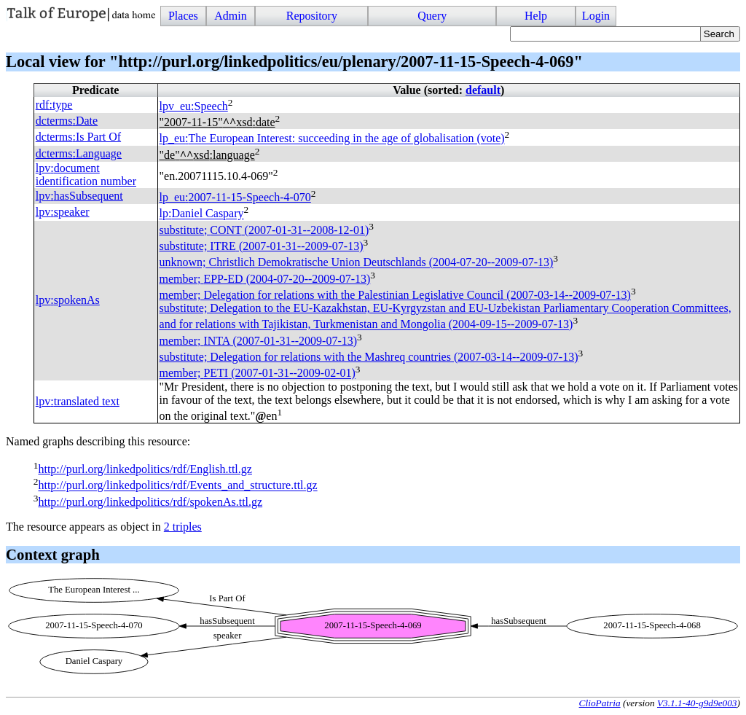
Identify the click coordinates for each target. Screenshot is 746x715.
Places (183, 15)
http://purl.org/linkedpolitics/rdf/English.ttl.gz (144, 469)
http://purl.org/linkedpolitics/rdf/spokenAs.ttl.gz (150, 502)
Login (596, 15)
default (483, 90)
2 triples (183, 526)
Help (536, 15)
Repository (311, 15)
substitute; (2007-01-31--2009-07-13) (262, 246)
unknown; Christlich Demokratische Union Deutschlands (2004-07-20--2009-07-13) (357, 263)
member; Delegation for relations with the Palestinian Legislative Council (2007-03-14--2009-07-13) (395, 295)
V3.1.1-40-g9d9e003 (697, 703)
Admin (230, 15)
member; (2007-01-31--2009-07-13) (259, 341)
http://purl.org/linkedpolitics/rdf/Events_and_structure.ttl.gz (177, 486)
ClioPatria (600, 703)
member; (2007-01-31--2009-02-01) (258, 373)
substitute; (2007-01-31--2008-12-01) (264, 230)
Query (432, 15)
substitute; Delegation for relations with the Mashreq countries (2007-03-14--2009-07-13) (369, 357)
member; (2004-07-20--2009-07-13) (265, 279)
